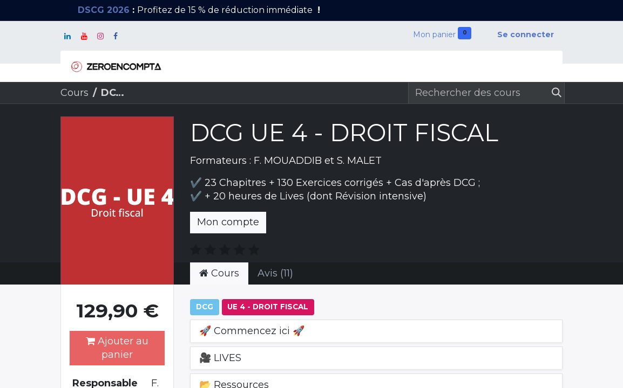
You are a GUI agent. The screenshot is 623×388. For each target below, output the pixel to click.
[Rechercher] (554, 92)
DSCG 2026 (104, 10)
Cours (74, 93)
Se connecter (525, 34)
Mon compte (228, 222)
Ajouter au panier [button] (117, 348)
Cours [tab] (219, 273)
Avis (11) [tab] (275, 273)
